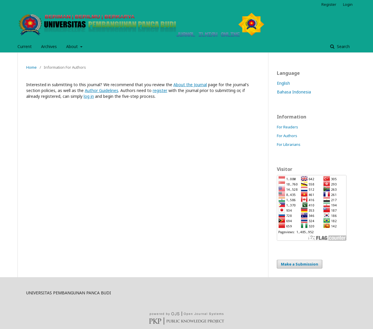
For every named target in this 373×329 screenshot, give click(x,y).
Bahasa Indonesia (294, 92)
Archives (49, 46)
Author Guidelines (101, 90)
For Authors (287, 135)
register (160, 90)
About (72, 46)
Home (31, 67)
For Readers (287, 127)
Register (328, 4)
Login (348, 4)
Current (24, 46)
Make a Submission (299, 264)
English (283, 83)
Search (343, 46)
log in (89, 96)
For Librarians (288, 144)
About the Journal (190, 84)
